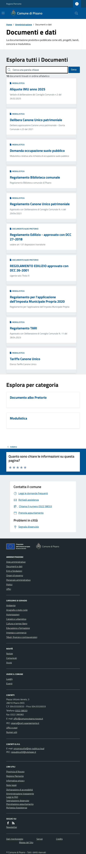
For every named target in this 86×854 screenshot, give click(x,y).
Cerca (73, 69)
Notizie (9, 653)
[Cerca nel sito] (75, 13)
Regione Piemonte (13, 3)
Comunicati (11, 658)
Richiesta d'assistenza (16, 807)
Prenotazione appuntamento (20, 804)
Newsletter (11, 827)
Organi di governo (14, 575)
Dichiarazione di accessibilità (19, 789)
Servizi (40, 839)
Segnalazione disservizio (17, 800)
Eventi (9, 683)
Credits (59, 839)
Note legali (11, 785)
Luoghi (9, 679)
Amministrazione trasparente (20, 793)
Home (9, 24)
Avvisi (9, 662)
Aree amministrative (16, 562)
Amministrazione (23, 24)
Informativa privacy (15, 780)
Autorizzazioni (12, 614)
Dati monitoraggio (14, 839)
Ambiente (11, 605)
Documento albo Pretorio (24, 228)
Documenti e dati (14, 566)
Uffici (8, 589)
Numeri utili (11, 732)
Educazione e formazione (18, 628)
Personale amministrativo (18, 580)
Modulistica (17, 83)
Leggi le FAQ (12, 797)
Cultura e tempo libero (16, 623)
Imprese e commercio (16, 632)
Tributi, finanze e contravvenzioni (21, 637)
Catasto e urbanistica (16, 619)
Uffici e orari (11, 727)
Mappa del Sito (26, 842)
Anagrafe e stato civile (17, 610)
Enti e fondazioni (14, 571)
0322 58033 (21, 710)
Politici (9, 584)
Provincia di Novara (15, 771)
